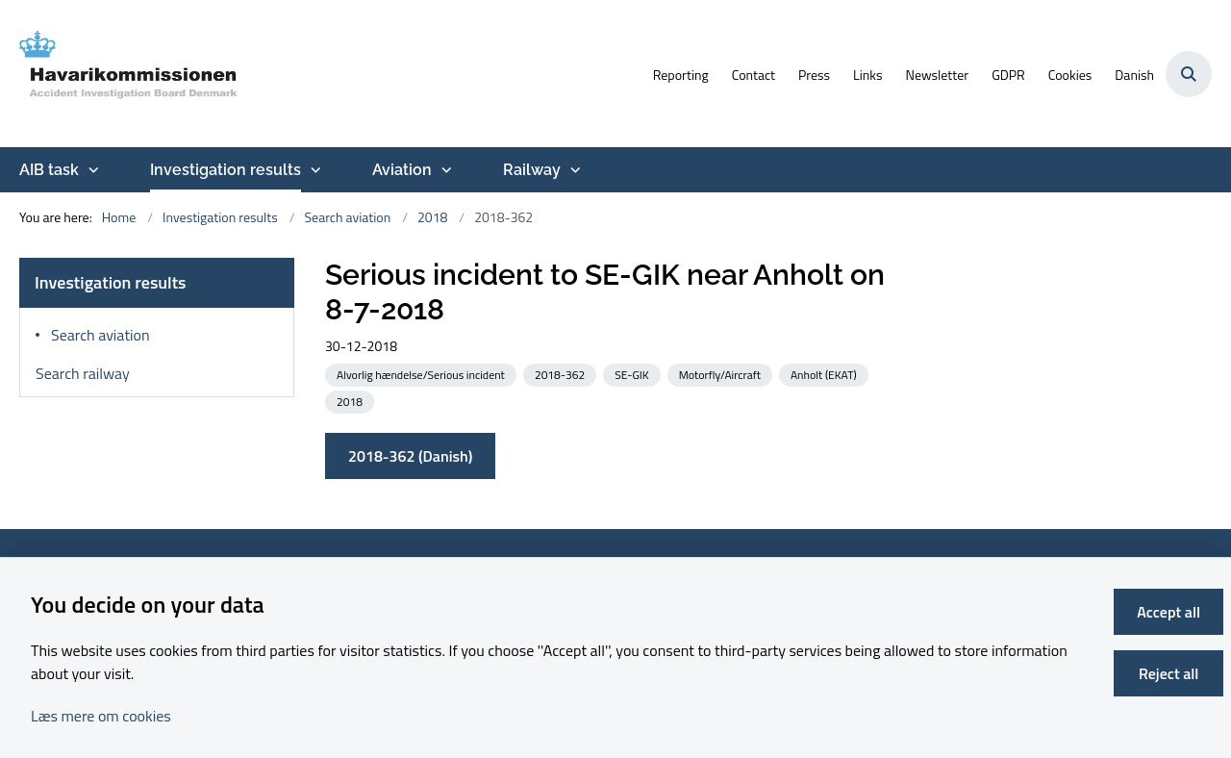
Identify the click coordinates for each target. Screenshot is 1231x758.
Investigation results (225, 170)
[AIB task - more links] (91, 170)
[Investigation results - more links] (313, 170)
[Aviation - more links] (444, 170)
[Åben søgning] (1189, 74)
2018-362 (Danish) (410, 455)
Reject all (1168, 673)
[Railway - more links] (573, 170)
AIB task (49, 170)
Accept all (1168, 611)
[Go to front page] (129, 73)
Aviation (402, 170)
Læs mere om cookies (101, 715)
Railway (532, 170)
